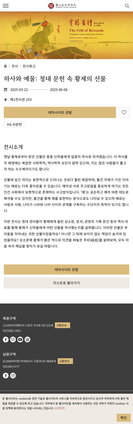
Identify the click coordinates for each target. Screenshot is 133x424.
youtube (20, 339)
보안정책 (60, 408)
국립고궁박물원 (62, 5)
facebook (6, 339)
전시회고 (29, 65)
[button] (118, 6)
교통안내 (61, 325)
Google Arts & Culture (27, 339)
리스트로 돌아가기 (66, 282)
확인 (123, 417)
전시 (15, 65)
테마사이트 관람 (60, 112)
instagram (13, 339)
